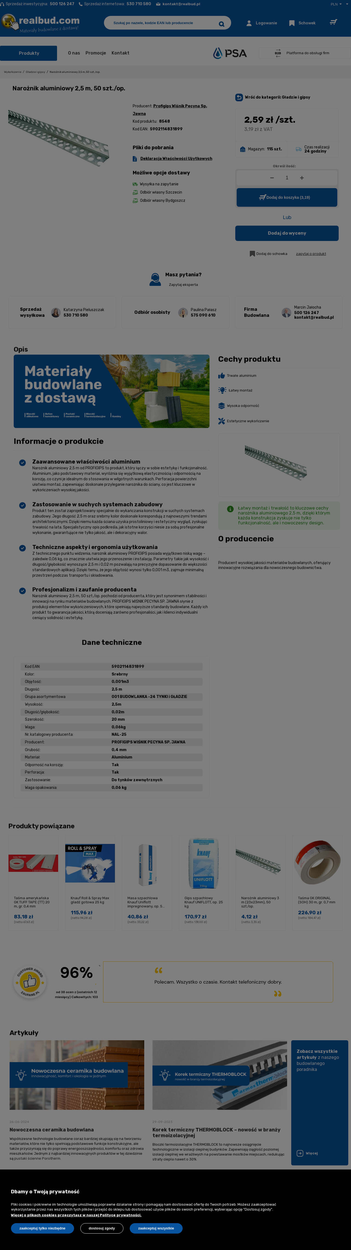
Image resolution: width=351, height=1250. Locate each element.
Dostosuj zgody (102, 1228)
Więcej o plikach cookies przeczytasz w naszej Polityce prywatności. (76, 1215)
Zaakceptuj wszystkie (156, 1228)
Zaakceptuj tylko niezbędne (42, 1228)
